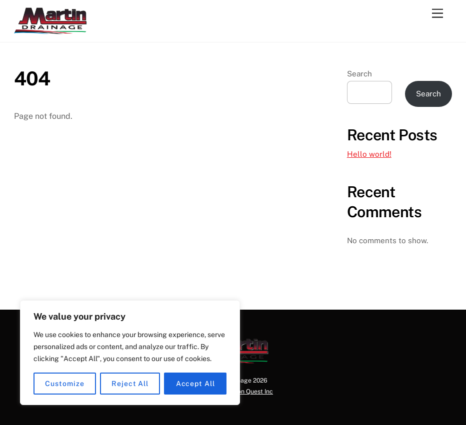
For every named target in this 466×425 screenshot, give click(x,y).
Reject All (130, 384)
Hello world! (369, 154)
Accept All (195, 384)
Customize (64, 384)
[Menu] (438, 13)
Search (359, 73)
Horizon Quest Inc (247, 391)
